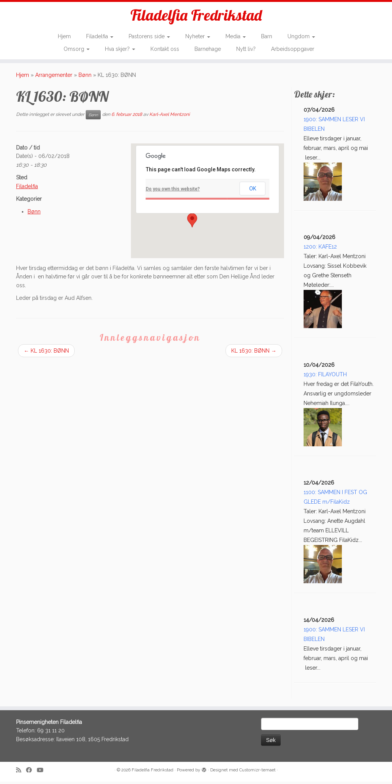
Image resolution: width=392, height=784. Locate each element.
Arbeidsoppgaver (292, 49)
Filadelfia (99, 37)
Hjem (64, 37)
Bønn (84, 77)
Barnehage (207, 49)
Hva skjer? (120, 49)
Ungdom (301, 37)
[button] (192, 222)
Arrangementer (53, 77)
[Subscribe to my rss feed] (21, 773)
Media (235, 37)
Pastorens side (149, 37)
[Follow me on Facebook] (31, 773)
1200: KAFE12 (320, 249)
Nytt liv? (246, 49)
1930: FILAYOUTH (325, 377)
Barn (266, 37)
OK (252, 191)
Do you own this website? (173, 191)
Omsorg (77, 49)
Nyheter (197, 37)
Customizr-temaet (257, 772)
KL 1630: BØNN (46, 353)
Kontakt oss (164, 49)
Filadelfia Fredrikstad (196, 15)
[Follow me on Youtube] (42, 773)
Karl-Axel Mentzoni (169, 116)
